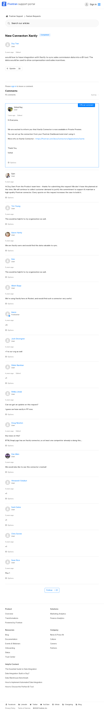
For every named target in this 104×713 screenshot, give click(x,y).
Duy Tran (15, 43)
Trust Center (10, 657)
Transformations (11, 618)
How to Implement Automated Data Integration (23, 682)
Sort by (95, 95)
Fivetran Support (16, 16)
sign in (13, 86)
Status (7, 652)
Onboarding (10, 648)
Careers (53, 644)
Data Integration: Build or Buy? (17, 673)
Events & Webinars (12, 644)
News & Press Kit (57, 635)
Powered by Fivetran (13, 623)
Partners (53, 648)
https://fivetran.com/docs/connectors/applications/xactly (60, 139)
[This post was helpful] (13, 68)
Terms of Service (24, 708)
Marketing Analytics (58, 614)
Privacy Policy (10, 708)
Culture (53, 639)
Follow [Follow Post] (49, 590)
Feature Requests (33, 16)
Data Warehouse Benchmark (16, 678)
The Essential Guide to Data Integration (21, 669)
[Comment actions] (12, 162)
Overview (9, 614)
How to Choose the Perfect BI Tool (19, 687)
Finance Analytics (57, 618)
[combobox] (52, 23)
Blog (7, 635)
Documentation (11, 639)
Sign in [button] (90, 4)
